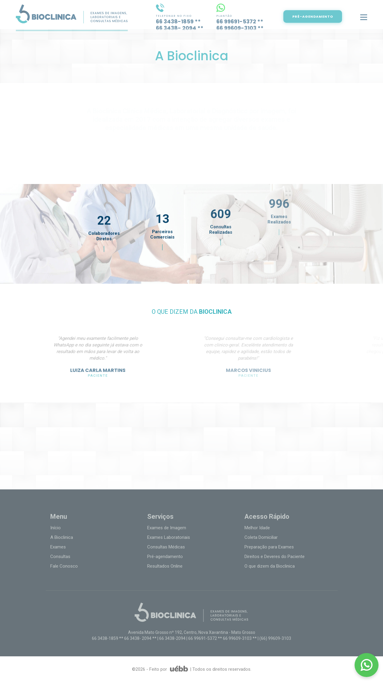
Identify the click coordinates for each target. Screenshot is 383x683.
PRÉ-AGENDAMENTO (322, 16)
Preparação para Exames (269, 547)
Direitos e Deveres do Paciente (274, 556)
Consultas (60, 556)
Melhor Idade (257, 527)
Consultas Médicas (166, 547)
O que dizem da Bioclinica (269, 566)
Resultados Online (165, 566)
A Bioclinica (61, 537)
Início (55, 527)
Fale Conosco (64, 566)
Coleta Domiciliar (261, 537)
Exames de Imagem (166, 527)
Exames (58, 547)
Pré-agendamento (165, 556)
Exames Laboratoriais (168, 537)
